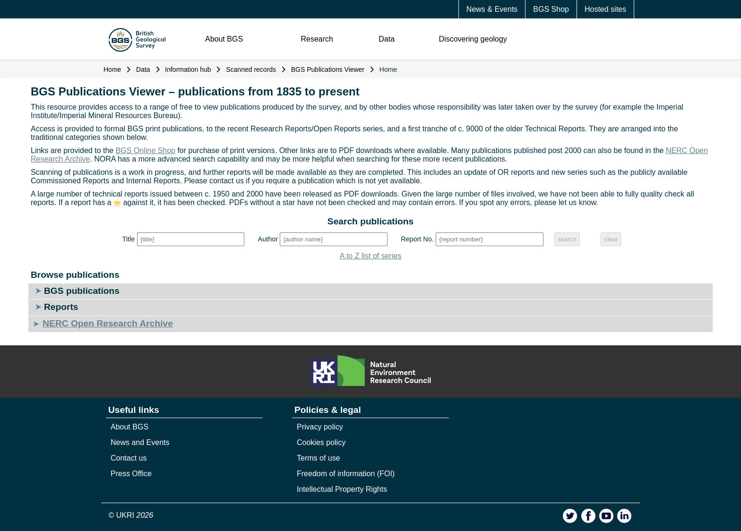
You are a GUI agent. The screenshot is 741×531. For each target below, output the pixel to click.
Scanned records (251, 69)
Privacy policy (320, 427)
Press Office (131, 474)
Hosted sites (605, 9)
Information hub (188, 69)
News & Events (491, 9)
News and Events (140, 442)
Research (317, 39)
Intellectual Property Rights (342, 489)
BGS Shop (551, 9)
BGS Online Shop (145, 150)
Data (387, 39)
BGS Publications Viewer (327, 69)
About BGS (224, 39)
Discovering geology (473, 39)
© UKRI (131, 515)
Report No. (417, 239)
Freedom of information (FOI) (346, 474)
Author (268, 239)
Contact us (128, 458)
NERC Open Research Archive (107, 323)
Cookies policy (321, 442)
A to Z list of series (371, 256)
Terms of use (318, 458)
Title (128, 239)
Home (112, 69)
